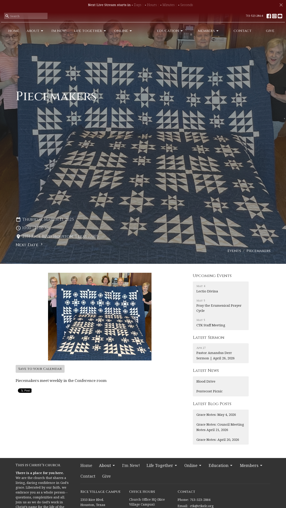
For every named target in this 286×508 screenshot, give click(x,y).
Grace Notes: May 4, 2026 (216, 414)
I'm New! (49, 34)
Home (11, 34)
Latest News (206, 370)
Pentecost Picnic (209, 391)
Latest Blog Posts (212, 404)
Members (219, 34)
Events (234, 250)
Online (107, 34)
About (29, 34)
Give (272, 34)
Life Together (77, 34)
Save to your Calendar (40, 368)
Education (186, 34)
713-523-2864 (254, 16)
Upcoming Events (212, 276)
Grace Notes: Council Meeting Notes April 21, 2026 (220, 427)
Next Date (30, 245)
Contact (249, 34)
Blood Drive (205, 381)
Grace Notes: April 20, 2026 (217, 439)
